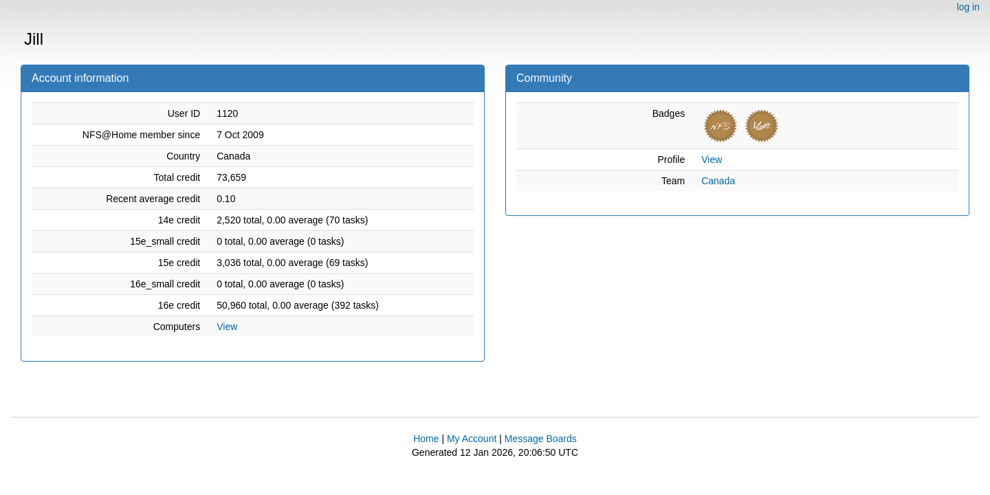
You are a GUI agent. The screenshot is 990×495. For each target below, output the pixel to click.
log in (968, 6)
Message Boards (541, 438)
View (227, 326)
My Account (471, 438)
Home (426, 438)
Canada (718, 180)
